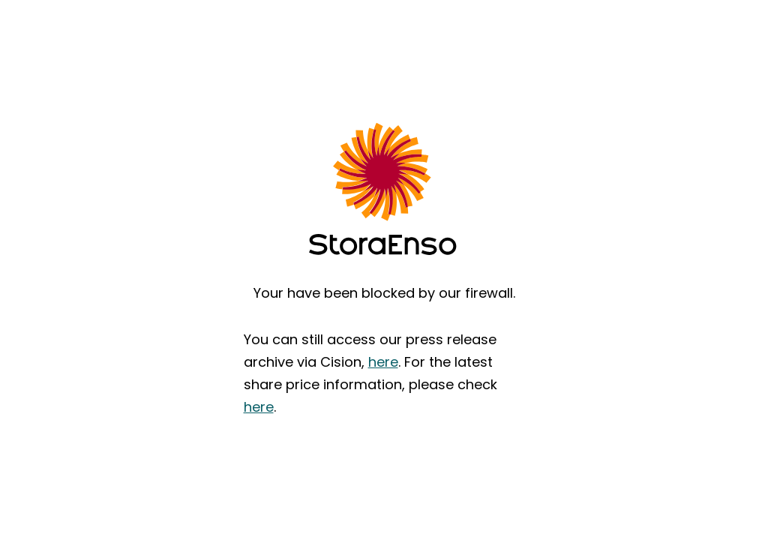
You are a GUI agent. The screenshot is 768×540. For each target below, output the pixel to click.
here (383, 361)
